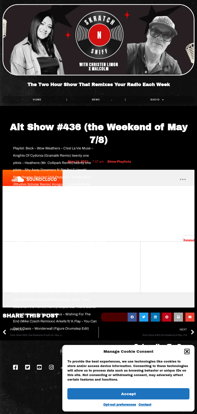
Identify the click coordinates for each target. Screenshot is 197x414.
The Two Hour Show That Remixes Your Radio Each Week (98, 84)
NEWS (96, 99)
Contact (144, 404)
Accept (128, 394)
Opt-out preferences (119, 404)
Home (37, 99)
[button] (186, 351)
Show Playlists (119, 161)
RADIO (157, 99)
